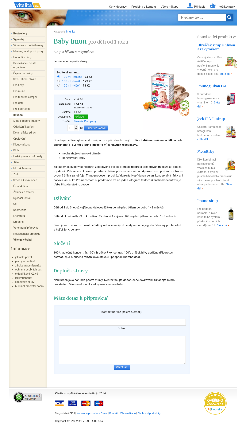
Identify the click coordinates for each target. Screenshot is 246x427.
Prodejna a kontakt (143, 6)
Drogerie (18, 221)
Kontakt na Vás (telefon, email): (121, 312)
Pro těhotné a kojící (25, 97)
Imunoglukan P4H (212, 86)
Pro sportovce (21, 109)
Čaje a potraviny (23, 73)
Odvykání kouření (23, 126)
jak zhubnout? (23, 278)
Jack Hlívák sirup (211, 119)
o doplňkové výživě (26, 273)
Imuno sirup (207, 201)
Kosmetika (19, 210)
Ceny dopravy (118, 6)
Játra (16, 162)
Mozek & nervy (22, 168)
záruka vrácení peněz (28, 265)
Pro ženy (18, 85)
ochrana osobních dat (28, 269)
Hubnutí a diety (22, 57)
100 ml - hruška (72, 81)
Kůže (16, 150)
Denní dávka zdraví (24, 132)
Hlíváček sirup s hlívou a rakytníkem (216, 47)
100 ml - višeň (71, 85)
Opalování (19, 138)
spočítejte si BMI (25, 282)
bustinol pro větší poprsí (29, 286)
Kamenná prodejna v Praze (92, 413)
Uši (15, 204)
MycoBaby (205, 151)
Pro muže (19, 91)
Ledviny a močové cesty (27, 156)
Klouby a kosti (21, 144)
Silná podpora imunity (26, 120)
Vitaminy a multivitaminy (28, 45)
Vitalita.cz (27, 9)
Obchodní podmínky (149, 413)
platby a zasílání (25, 261)
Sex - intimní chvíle (24, 79)
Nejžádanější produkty (26, 233)
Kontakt (113, 413)
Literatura (19, 216)
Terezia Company (85, 121)
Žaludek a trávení (23, 192)
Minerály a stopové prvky (28, 51)
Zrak (16, 174)
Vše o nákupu (169, 6)
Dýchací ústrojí (22, 198)
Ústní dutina (20, 186)
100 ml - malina (72, 77)
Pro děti (18, 103)
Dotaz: (122, 328)
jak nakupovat (23, 257)
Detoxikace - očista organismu (24, 65)
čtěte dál (225, 74)
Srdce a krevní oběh (25, 180)
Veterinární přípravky (25, 227)
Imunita (70, 31)
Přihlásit (199, 6)
